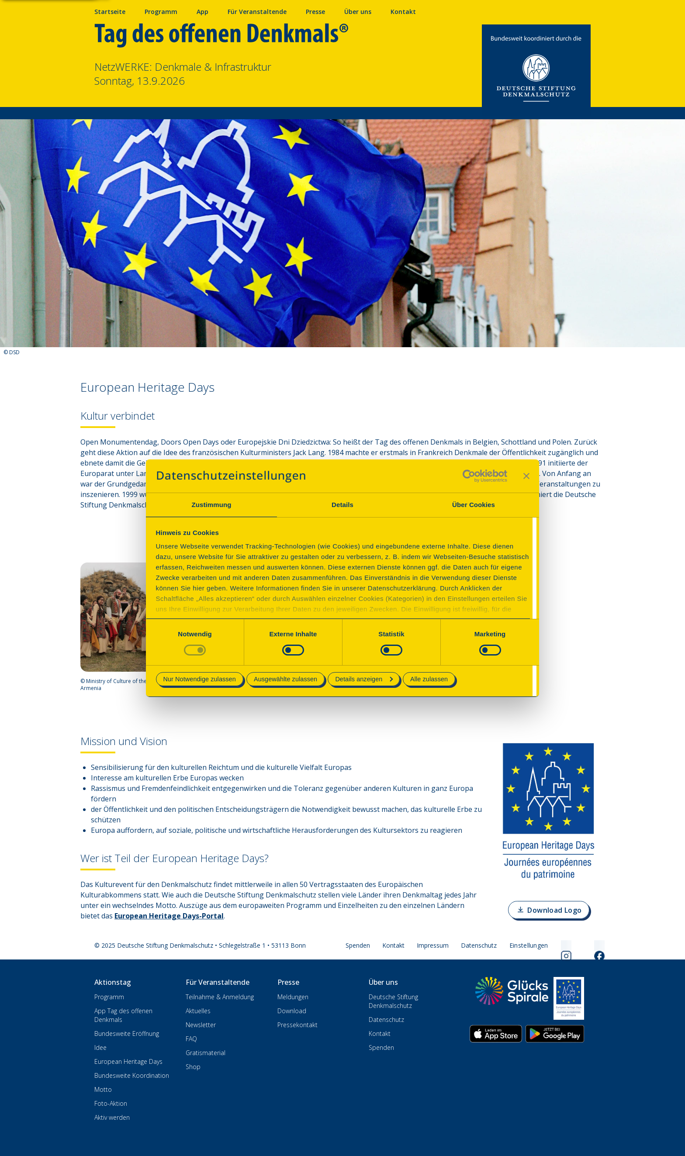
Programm (109, 997)
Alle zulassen (429, 679)
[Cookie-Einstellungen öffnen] (529, 945)
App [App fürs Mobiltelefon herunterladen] (202, 11)
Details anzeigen (364, 679)
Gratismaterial (205, 1053)
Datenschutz (479, 945)
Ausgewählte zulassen (285, 679)
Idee (100, 1047)
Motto (103, 1089)
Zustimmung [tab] (212, 504)
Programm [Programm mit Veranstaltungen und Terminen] (161, 11)
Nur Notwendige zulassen (199, 679)
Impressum (433, 945)
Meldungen (292, 997)
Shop (193, 1067)
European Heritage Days (128, 1061)
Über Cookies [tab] (473, 504)
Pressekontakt (297, 1025)
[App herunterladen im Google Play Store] (555, 1033)
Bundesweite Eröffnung (126, 1033)
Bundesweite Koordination (131, 1075)
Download (291, 1011)
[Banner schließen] (526, 476)
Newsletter (201, 1025)
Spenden (358, 945)
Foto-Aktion (110, 1103)
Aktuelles (198, 1011)
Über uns (357, 11)
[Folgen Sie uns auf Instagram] (555, 945)
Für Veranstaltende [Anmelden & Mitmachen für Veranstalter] (257, 11)
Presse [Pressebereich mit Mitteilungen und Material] (315, 11)
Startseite (109, 11)
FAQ (191, 1039)
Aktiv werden (112, 1117)
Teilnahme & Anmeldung (220, 997)
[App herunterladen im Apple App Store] (496, 1033)
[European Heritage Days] (569, 998)
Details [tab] (342, 504)
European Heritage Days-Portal (169, 916)
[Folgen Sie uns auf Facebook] (589, 945)
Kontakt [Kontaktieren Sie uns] (403, 11)
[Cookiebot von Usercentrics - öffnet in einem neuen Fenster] (469, 476)
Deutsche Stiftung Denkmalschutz (393, 1001)
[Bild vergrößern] (129, 617)
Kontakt (393, 945)
